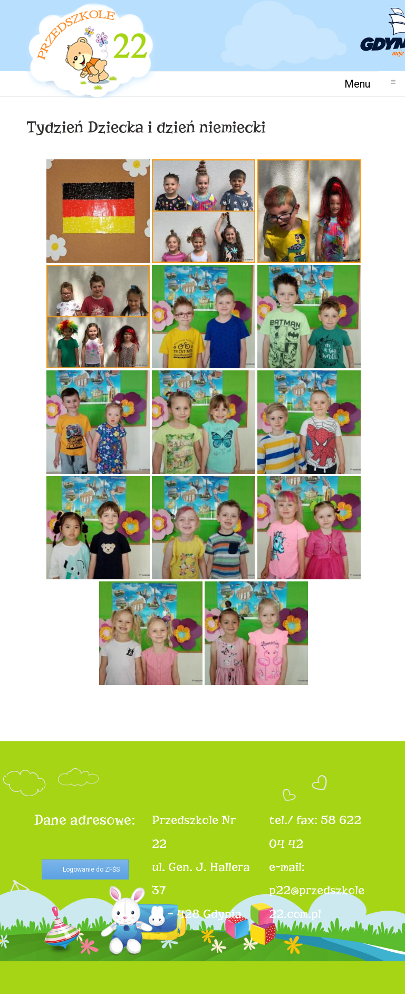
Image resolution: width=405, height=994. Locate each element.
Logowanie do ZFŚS (91, 869)
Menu (361, 83)
